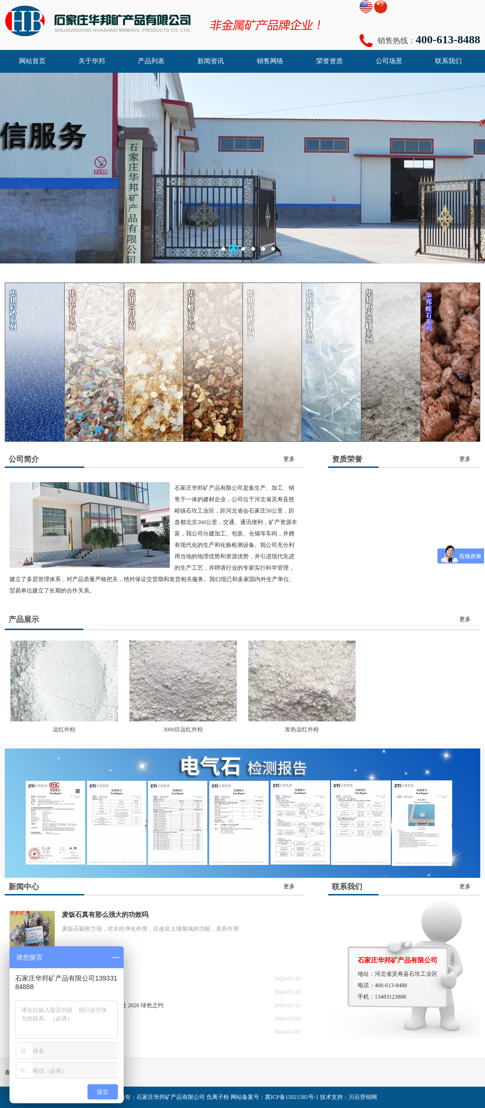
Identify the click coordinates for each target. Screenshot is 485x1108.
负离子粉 (217, 1097)
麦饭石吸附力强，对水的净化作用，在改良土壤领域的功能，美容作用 (150, 928)
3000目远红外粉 (183, 729)
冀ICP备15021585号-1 (292, 1097)
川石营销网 (363, 1097)
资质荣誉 (347, 459)
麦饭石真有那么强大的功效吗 (105, 914)
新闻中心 (24, 887)
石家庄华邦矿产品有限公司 (170, 1097)
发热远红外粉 (302, 729)
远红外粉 (64, 729)
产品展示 (24, 619)
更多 (289, 459)
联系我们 (347, 887)
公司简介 (24, 459)
